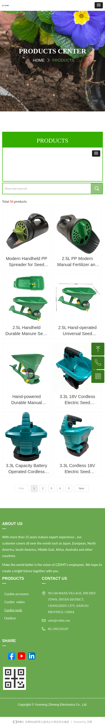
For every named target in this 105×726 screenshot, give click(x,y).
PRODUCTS (63, 60)
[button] (99, 5)
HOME (39, 60)
